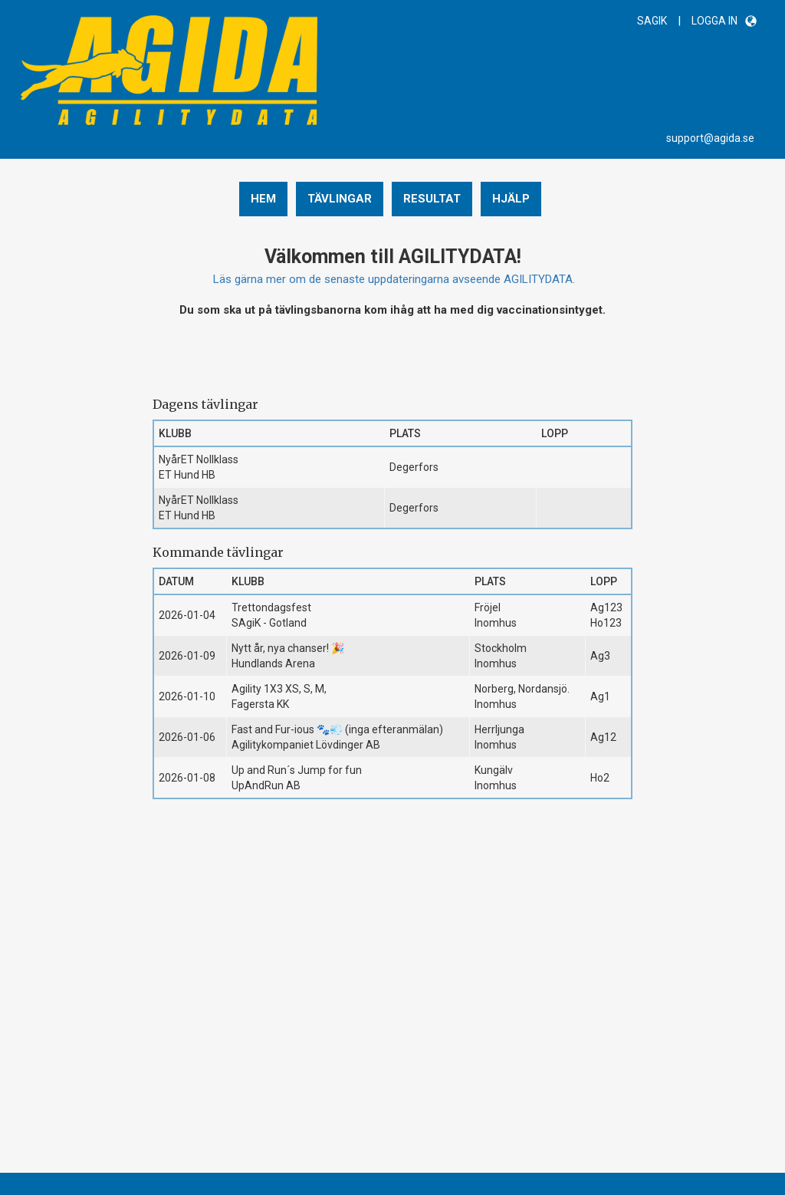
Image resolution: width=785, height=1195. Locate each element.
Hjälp (511, 199)
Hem (263, 199)
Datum (176, 581)
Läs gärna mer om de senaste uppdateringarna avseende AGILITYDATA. (394, 279)
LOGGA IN (714, 21)
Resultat (432, 199)
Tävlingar (339, 199)
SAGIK (652, 21)
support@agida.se (710, 138)
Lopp (554, 433)
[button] (750, 21)
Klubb (175, 433)
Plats (405, 433)
